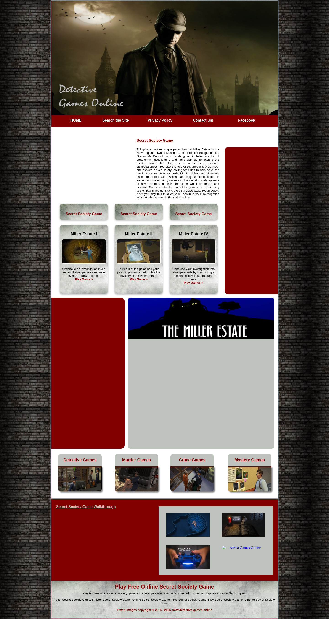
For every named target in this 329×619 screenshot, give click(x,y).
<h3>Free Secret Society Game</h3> (102, 542)
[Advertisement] (94, 170)
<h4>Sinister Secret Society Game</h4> (216, 540)
